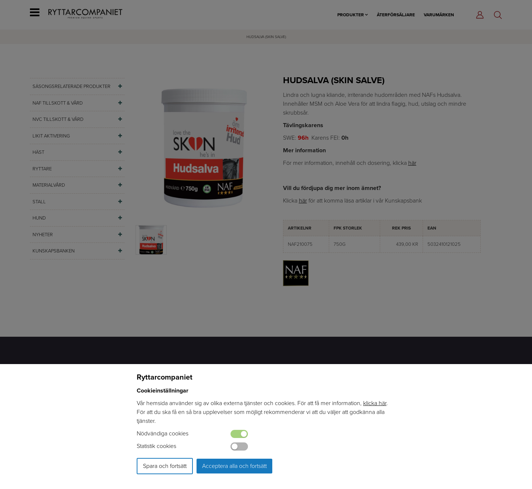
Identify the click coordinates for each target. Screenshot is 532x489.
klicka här (374, 403)
